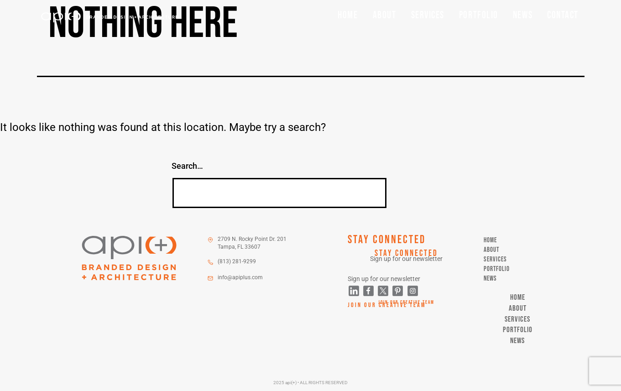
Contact (563, 15)
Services (427, 15)
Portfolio (478, 15)
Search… (187, 166)
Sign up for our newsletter (406, 258)
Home (348, 15)
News (522, 15)
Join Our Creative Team (406, 302)
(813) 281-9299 (237, 261)
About (385, 15)
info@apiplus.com (240, 277)
